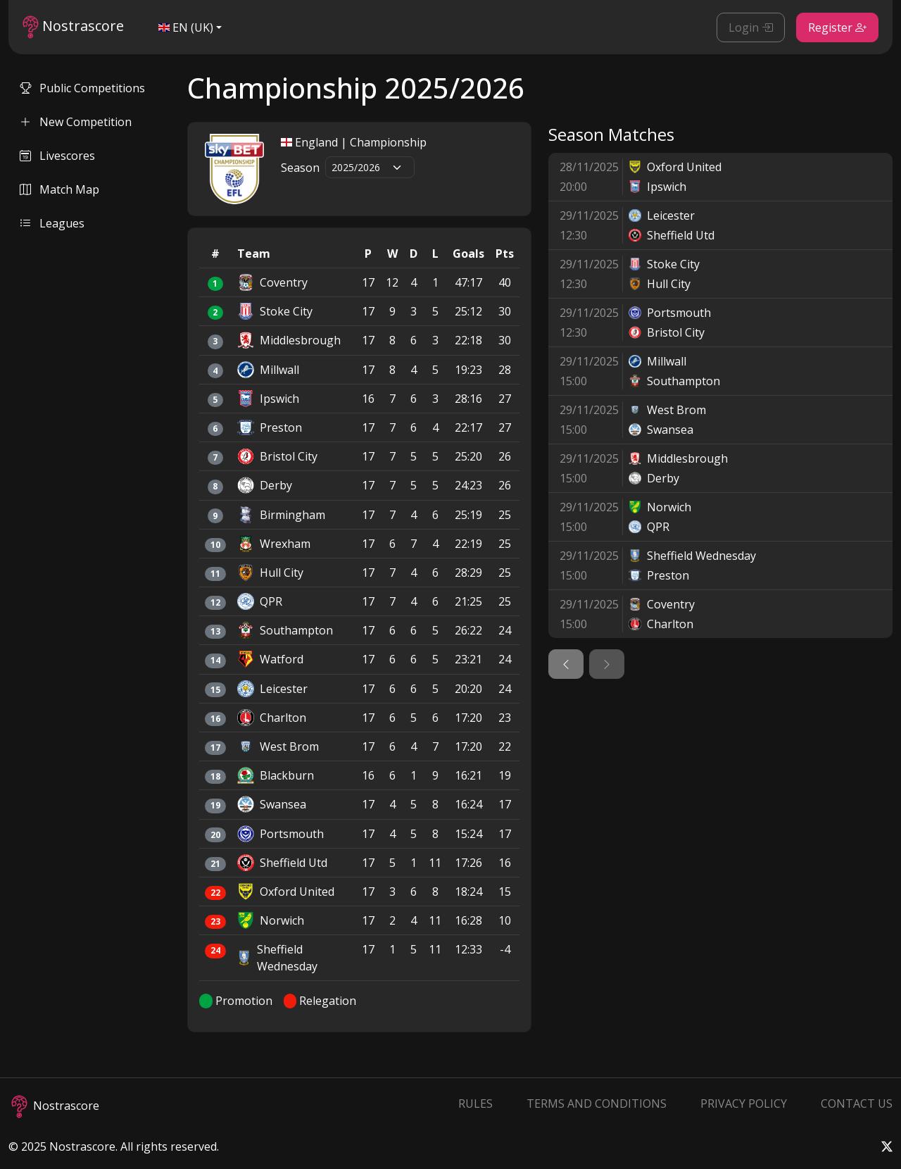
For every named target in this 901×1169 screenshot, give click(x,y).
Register (837, 27)
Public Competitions (82, 88)
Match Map (59, 189)
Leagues (52, 223)
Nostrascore (73, 27)
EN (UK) (185, 27)
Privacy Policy (743, 1103)
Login (751, 27)
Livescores (57, 155)
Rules (475, 1103)
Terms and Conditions (597, 1103)
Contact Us (857, 1103)
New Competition (76, 122)
